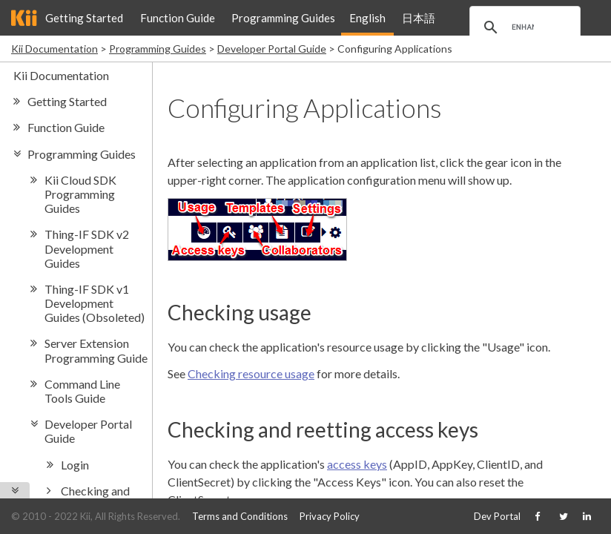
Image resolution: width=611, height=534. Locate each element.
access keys (357, 464)
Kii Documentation (54, 48)
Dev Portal (497, 516)
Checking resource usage (251, 373)
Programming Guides (283, 17)
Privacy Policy (330, 516)
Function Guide (177, 17)
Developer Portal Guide (271, 48)
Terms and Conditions (240, 516)
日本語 (418, 17)
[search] (523, 27)
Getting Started (84, 17)
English (367, 17)
